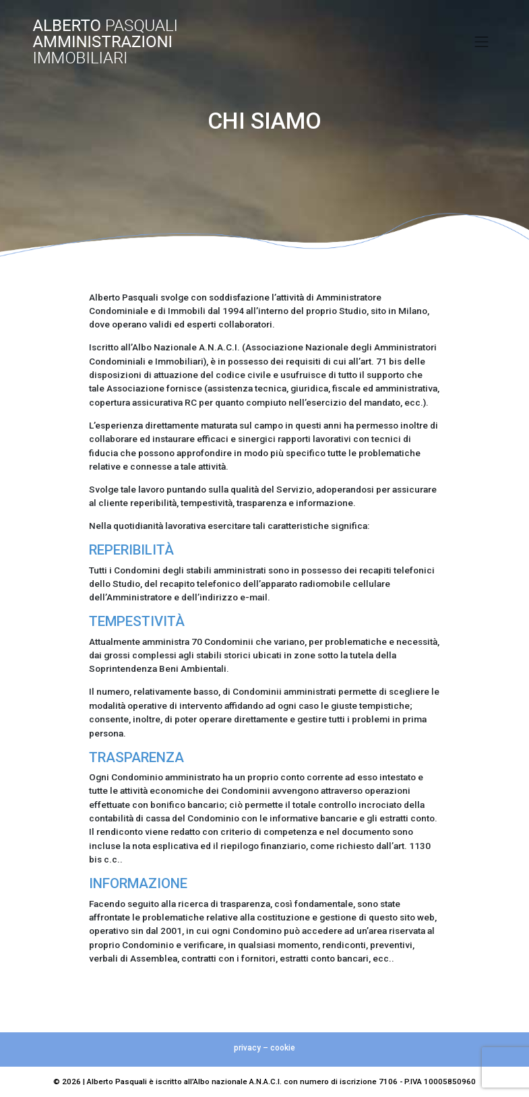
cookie (282, 1048)
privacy (247, 1048)
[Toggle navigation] (481, 42)
